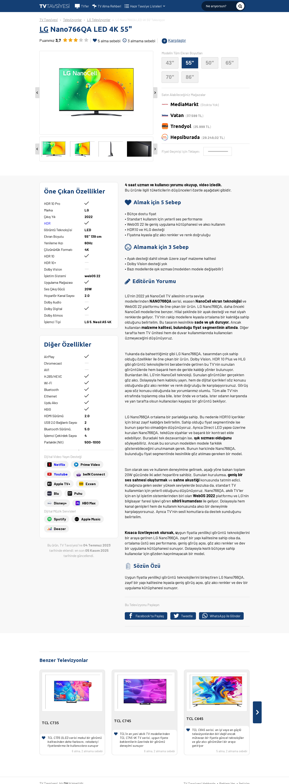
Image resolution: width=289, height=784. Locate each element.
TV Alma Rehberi (106, 6)
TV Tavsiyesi (48, 20)
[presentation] (257, 712)
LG (43, 29)
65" (230, 63)
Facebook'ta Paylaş (146, 615)
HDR (47, 223)
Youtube (61, 474)
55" (190, 63)
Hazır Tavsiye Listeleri (148, 6)
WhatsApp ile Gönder (221, 615)
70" (170, 77)
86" (190, 77)
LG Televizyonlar (98, 20)
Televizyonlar (72, 20)
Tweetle (183, 615)
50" (210, 63)
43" (170, 63)
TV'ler (82, 6)
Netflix (59, 464)
